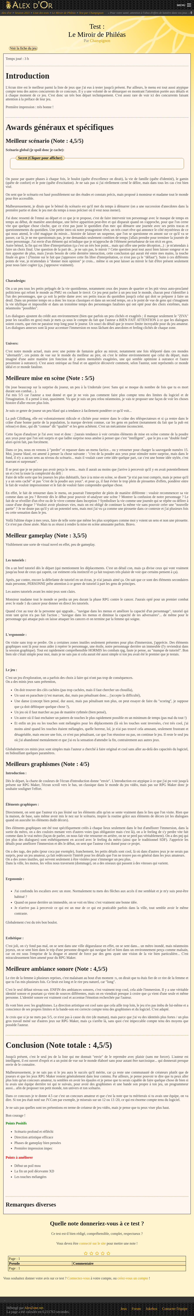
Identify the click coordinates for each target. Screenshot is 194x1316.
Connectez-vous (78, 1278)
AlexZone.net (33, 1308)
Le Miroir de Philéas (64, 12)
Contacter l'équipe (174, 1309)
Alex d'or (6, 12)
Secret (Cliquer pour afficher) (40, 158)
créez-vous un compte (132, 1278)
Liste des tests (41, 12)
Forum (136, 1309)
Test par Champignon (91, 12)
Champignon (100, 41)
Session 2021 (22, 12)
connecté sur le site (92, 1243)
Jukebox (151, 1309)
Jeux (124, 1309)
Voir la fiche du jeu (23, 48)
